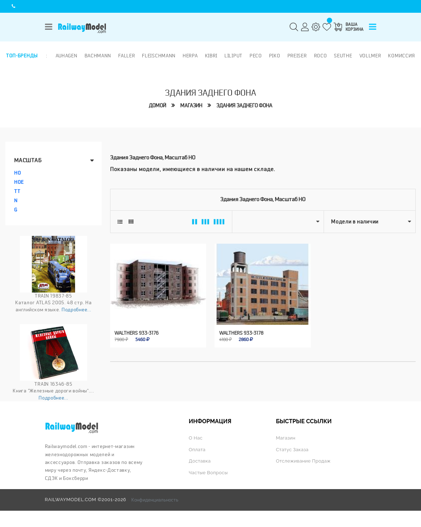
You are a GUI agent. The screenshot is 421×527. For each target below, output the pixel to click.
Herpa (190, 55)
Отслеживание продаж (303, 461)
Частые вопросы (208, 472)
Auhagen (67, 55)
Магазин (191, 105)
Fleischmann (159, 55)
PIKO (274, 55)
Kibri (211, 55)
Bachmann (98, 55)
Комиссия (401, 55)
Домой (157, 105)
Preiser (297, 55)
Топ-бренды (22, 55)
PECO (256, 55)
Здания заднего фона (244, 105)
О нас (196, 438)
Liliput (233, 55)
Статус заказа (292, 449)
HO (17, 172)
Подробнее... (76, 309)
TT (17, 191)
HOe (19, 182)
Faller (126, 55)
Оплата (197, 449)
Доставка (200, 461)
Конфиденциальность (154, 500)
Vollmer (370, 55)
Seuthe (343, 55)
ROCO (320, 55)
